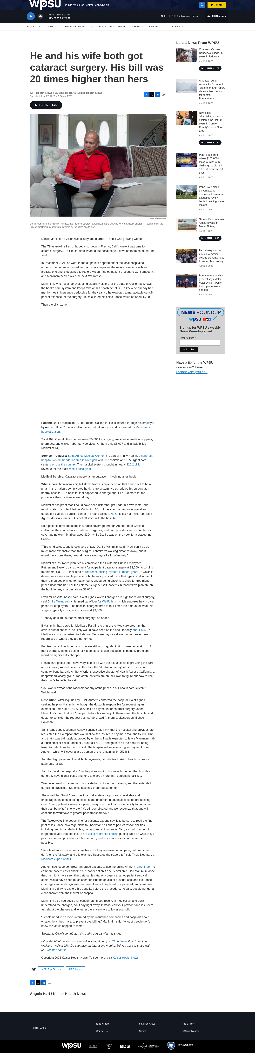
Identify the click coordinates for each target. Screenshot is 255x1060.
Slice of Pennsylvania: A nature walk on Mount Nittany (212, 230)
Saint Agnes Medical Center (86, 463)
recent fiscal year (80, 476)
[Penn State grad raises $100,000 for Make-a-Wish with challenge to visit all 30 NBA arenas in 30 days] (186, 167)
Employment (102, 1031)
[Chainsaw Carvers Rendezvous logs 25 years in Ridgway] (186, 62)
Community (95, 34)
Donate (220, 8)
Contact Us (101, 1038)
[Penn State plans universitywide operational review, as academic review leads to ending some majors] (186, 200)
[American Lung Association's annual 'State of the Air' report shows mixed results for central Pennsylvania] (186, 93)
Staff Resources (147, 1031)
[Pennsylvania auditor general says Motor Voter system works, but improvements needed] (186, 288)
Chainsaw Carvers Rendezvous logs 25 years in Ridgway (211, 60)
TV (39, 34)
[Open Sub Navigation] (43, 34)
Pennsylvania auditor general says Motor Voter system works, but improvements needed (211, 290)
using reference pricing (103, 841)
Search (142, 1038)
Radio (52, 34)
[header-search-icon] (203, 8)
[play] (30, 24)
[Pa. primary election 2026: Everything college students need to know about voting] (186, 263)
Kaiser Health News (126, 965)
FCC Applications (190, 1038)
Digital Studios (73, 34)
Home (30, 34)
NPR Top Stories (51, 976)
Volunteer (172, 34)
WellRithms (109, 608)
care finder (144, 874)
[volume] (40, 23)
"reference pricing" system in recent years (111, 579)
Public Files (188, 1031)
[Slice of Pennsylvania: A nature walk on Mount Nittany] (186, 232)
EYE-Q (112, 521)
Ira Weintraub (61, 608)
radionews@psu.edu (192, 379)
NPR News (75, 976)
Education (117, 34)
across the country (63, 471)
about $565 (140, 637)
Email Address (188, 345)
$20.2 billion (134, 471)
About (136, 34)
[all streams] (216, 23)
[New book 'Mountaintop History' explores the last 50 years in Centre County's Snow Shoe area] (186, 125)
